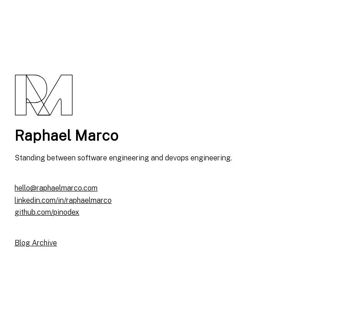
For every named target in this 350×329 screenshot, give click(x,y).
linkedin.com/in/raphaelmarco (63, 200)
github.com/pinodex (47, 212)
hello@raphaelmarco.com (56, 188)
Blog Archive (36, 243)
